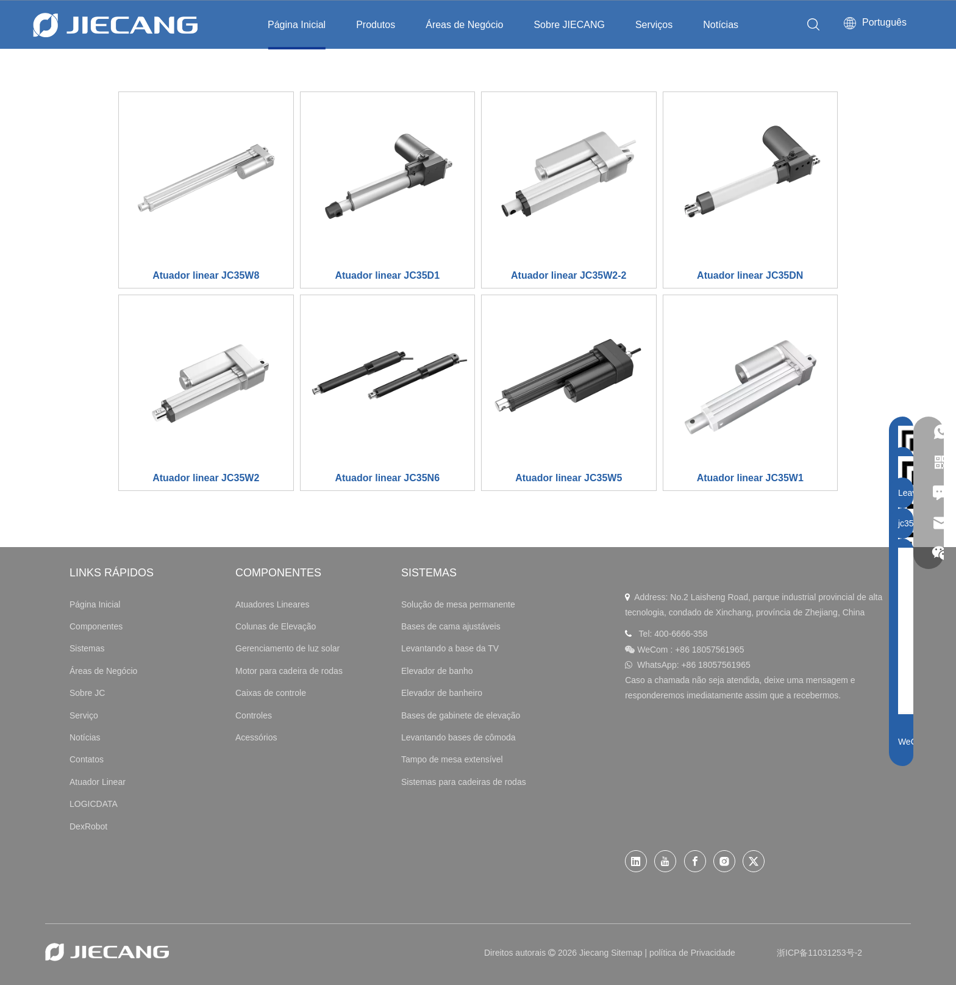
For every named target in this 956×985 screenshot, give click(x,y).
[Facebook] (695, 861)
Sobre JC (87, 693)
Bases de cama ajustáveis (451, 626)
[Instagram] (724, 861)
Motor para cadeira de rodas (289, 671)
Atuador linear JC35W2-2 (568, 275)
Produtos (375, 25)
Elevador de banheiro (441, 693)
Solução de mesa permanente (458, 604)
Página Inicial (297, 25)
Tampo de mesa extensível (452, 759)
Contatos (87, 759)
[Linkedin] (636, 861)
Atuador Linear (98, 782)
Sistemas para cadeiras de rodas (463, 782)
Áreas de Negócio (464, 25)
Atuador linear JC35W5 (568, 478)
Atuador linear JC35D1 (387, 275)
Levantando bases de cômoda (458, 737)
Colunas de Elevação (275, 626)
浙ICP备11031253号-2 (819, 953)
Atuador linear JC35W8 (205, 275)
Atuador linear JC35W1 (750, 478)
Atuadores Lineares (272, 604)
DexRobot (88, 826)
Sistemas (87, 648)
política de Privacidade (692, 953)
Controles (253, 715)
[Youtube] (665, 861)
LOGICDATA (94, 804)
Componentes (96, 626)
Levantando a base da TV (450, 648)
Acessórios (256, 737)
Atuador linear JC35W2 (205, 478)
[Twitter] (754, 861)
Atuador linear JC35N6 (387, 478)
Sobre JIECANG (568, 25)
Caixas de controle (270, 693)
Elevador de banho (437, 671)
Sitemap (626, 953)
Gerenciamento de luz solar (287, 648)
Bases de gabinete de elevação (460, 715)
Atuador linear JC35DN (750, 275)
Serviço (84, 715)
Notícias (720, 25)
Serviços (653, 25)
